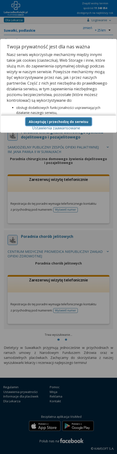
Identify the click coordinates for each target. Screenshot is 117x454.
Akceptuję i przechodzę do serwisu (58, 121)
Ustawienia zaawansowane (56, 128)
